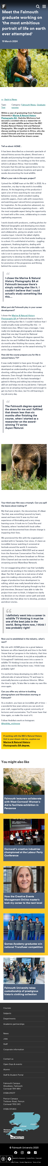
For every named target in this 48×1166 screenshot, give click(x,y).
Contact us (8, 1059)
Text (3, 107)
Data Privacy (15, 1162)
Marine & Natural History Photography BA (18, 116)
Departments (9, 1018)
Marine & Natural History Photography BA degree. (16, 744)
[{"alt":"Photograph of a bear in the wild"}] (24, 467)
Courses (7, 1008)
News (6, 1033)
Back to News (10, 99)
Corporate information (13, 1049)
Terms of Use (37, 1162)
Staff (5, 1044)
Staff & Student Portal (13, 1075)
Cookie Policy (30, 1158)
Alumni (6, 1069)
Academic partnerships (13, 1024)
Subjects (7, 1013)
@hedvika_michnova (10, 723)
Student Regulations (26, 1162)
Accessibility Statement (18, 1158)
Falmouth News (28, 104)
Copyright (39, 1158)
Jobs (5, 1038)
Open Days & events (12, 1064)
